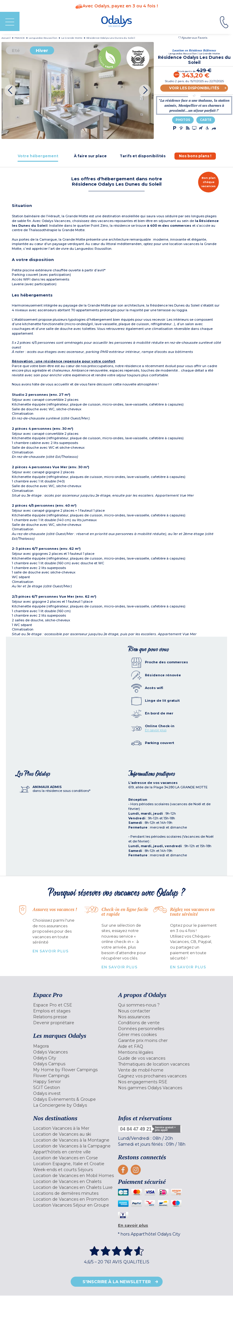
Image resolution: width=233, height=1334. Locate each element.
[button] (192, 37)
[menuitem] (74, 1005)
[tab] (38, 156)
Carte (205, 120)
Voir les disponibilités (194, 88)
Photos (183, 120)
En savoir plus (155, 730)
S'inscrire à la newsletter (116, 1281)
